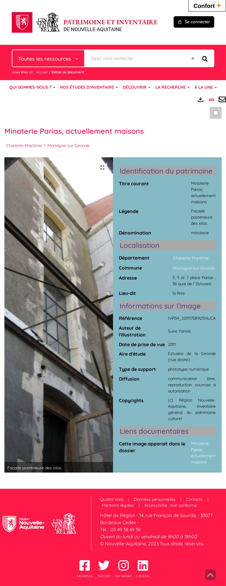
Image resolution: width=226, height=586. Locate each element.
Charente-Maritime (24, 145)
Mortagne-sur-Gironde (68, 145)
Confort (207, 5)
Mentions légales (118, 505)
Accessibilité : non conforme (170, 505)
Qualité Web (112, 499)
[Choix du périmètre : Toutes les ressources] (48, 58)
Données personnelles (155, 499)
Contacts (194, 499)
